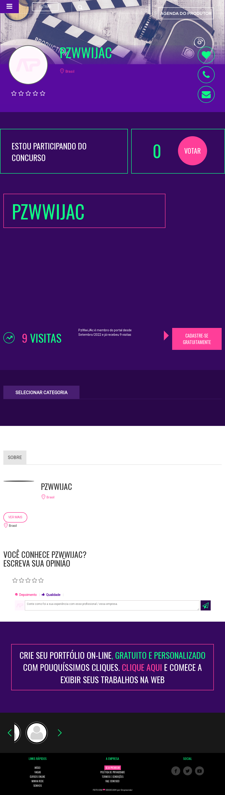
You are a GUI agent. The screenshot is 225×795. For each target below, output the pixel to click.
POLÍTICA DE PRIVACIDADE (112, 772)
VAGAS (37, 772)
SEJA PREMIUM (112, 767)
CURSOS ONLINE (37, 776)
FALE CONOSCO (112, 781)
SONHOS (37, 785)
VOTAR (192, 151)
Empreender (127, 790)
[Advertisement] (197, 261)
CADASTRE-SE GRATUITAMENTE (197, 338)
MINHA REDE (38, 781)
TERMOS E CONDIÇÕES (112, 776)
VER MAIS (15, 517)
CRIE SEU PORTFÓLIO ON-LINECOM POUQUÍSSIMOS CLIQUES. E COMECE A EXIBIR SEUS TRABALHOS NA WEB (112, 667)
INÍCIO (37, 767)
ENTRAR (45, 7)
